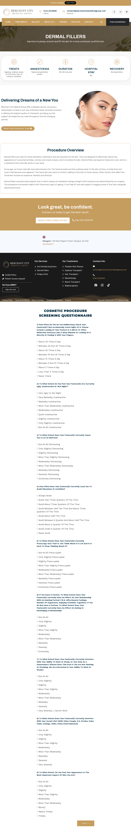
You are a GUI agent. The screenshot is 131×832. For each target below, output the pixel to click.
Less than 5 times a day (51, 371)
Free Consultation (117, 22)
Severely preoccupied (49, 582)
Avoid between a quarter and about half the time (64, 520)
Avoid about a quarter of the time (56, 524)
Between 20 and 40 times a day (55, 346)
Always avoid (45, 495)
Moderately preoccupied (51, 570)
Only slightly (45, 621)
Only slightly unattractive (52, 423)
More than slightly (48, 630)
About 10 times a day (49, 359)
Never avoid (44, 533)
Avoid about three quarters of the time (59, 504)
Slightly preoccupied (49, 561)
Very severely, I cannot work (53, 710)
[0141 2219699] (94, 278)
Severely (43, 647)
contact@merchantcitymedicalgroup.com (86, 11)
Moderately (44, 634)
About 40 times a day (50, 341)
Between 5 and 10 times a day (54, 363)
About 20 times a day (49, 350)
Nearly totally (45, 811)
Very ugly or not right (50, 393)
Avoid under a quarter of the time (56, 529)
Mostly (42, 807)
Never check (45, 376)
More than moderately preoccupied (56, 574)
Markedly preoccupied (49, 578)
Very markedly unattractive (52, 397)
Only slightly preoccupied (51, 557)
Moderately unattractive (51, 410)
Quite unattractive (48, 414)
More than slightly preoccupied (54, 565)
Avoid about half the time (52, 516)
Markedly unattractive (50, 401)
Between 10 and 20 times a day (54, 354)
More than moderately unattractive (56, 406)
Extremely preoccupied (50, 587)
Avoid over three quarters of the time (58, 500)
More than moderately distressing (56, 466)
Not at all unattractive (50, 427)
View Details (48, 244)
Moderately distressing (50, 461)
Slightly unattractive (49, 418)
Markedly (43, 643)
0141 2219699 (50, 11)
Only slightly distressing (51, 448)
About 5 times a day (49, 367)
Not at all (43, 617)
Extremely (44, 651)
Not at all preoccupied (50, 552)
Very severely (45, 764)
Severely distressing (49, 474)
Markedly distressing (49, 470)
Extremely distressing (50, 478)
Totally (42, 816)
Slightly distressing (48, 453)
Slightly (42, 625)
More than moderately (50, 638)
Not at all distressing (49, 444)
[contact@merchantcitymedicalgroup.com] (94, 266)
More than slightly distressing (54, 457)
